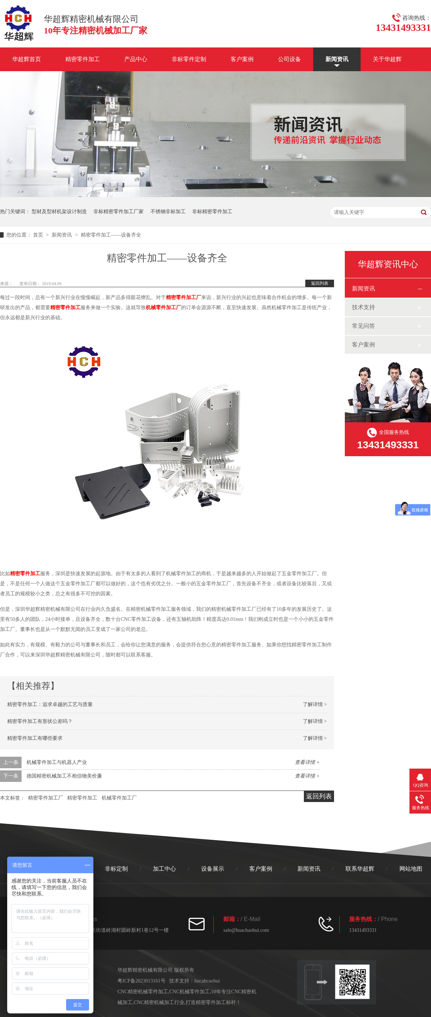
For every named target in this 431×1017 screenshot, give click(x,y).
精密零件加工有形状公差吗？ (40, 721)
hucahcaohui (207, 981)
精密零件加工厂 (183, 297)
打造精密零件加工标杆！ (213, 1002)
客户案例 (242, 59)
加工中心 (164, 869)
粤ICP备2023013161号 (141, 981)
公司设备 (289, 59)
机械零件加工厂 (163, 307)
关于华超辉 (387, 59)
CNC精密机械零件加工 (142, 991)
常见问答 (363, 326)
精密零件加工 (82, 59)
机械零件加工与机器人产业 (57, 762)
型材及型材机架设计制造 (59, 211)
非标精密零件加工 (212, 211)
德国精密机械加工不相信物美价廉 (64, 776)
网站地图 (410, 869)
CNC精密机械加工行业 (159, 1002)
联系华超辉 (360, 869)
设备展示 (212, 869)
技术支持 (363, 307)
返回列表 (319, 283)
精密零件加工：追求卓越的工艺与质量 (50, 704)
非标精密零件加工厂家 (118, 211)
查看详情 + (307, 762)
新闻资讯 (336, 59)
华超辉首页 (26, 59)
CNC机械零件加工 (189, 991)
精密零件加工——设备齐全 (111, 235)
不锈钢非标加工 (168, 211)
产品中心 (135, 59)
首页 (39, 235)
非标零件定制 (189, 59)
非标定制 (116, 869)
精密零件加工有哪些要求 (34, 738)
